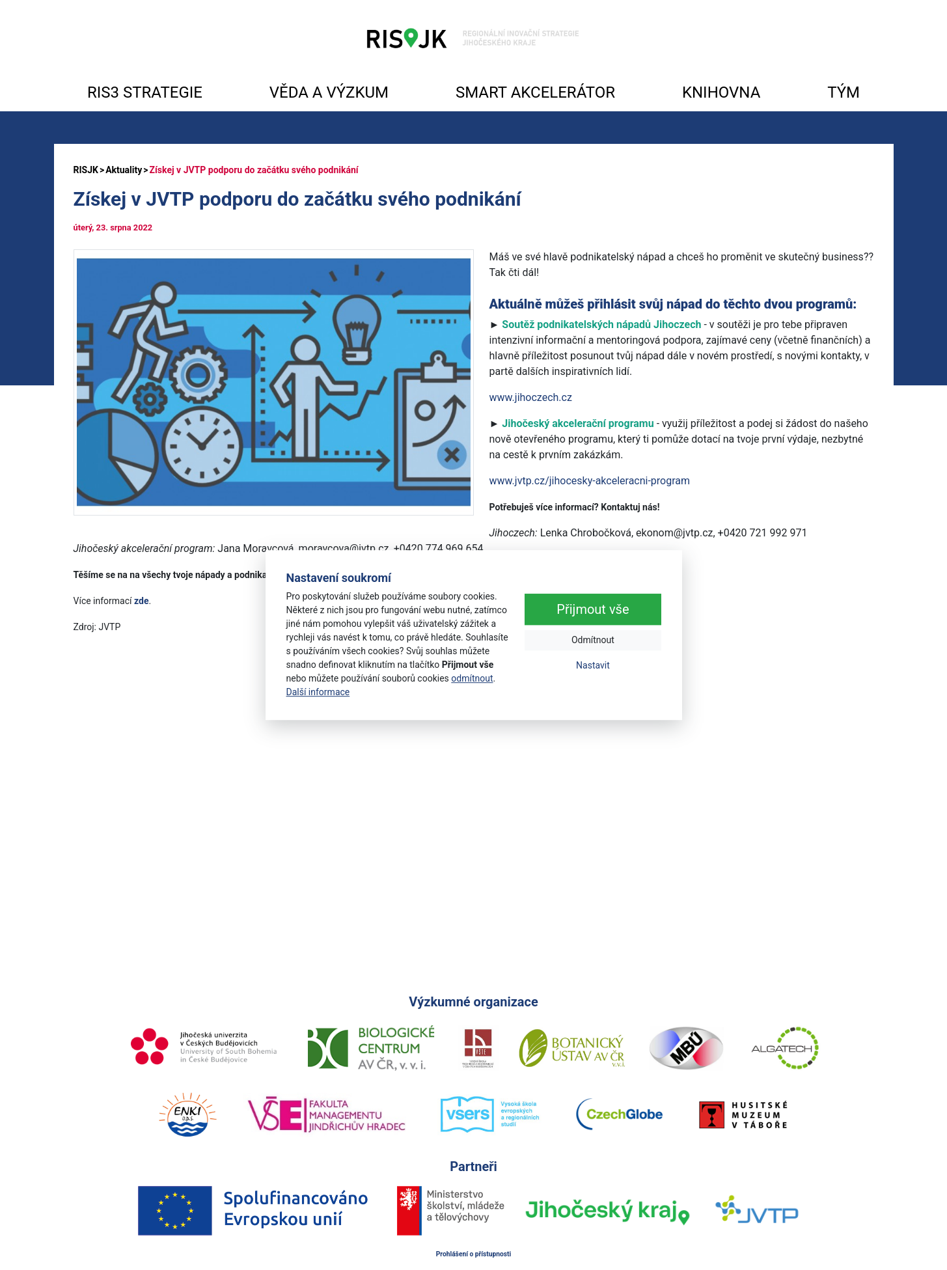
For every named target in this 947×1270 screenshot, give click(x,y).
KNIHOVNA (721, 92)
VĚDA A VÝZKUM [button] (329, 92)
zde (141, 601)
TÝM (843, 92)
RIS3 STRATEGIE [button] (144, 92)
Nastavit (593, 666)
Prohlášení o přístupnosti (474, 1254)
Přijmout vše (592, 610)
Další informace (318, 692)
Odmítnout (592, 640)
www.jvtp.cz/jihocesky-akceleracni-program (590, 481)
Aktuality (123, 170)
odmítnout (472, 678)
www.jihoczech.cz (530, 397)
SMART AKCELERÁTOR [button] (535, 92)
